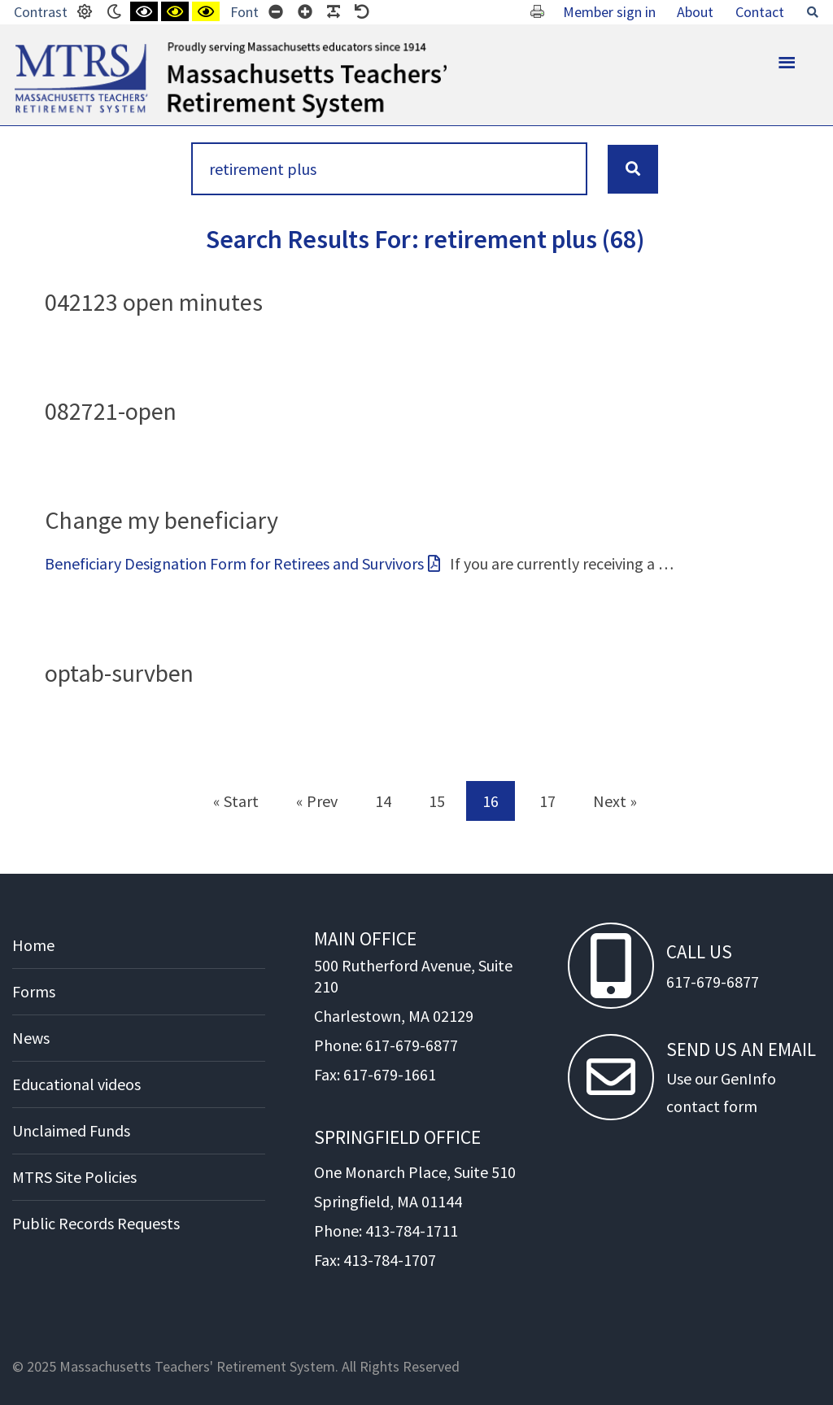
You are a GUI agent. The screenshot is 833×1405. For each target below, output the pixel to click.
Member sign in (609, 11)
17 (547, 801)
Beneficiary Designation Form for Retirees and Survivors (234, 563)
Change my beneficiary (161, 519)
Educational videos (76, 1084)
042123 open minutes (154, 301)
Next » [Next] (615, 801)
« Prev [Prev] (317, 801)
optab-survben (119, 672)
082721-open (111, 410)
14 (383, 801)
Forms (33, 991)
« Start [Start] (236, 801)
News (31, 1038)
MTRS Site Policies (74, 1177)
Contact (759, 11)
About (695, 11)
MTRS (33, 49)
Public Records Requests (96, 1223)
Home (33, 945)
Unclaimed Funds (71, 1130)
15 (437, 801)
